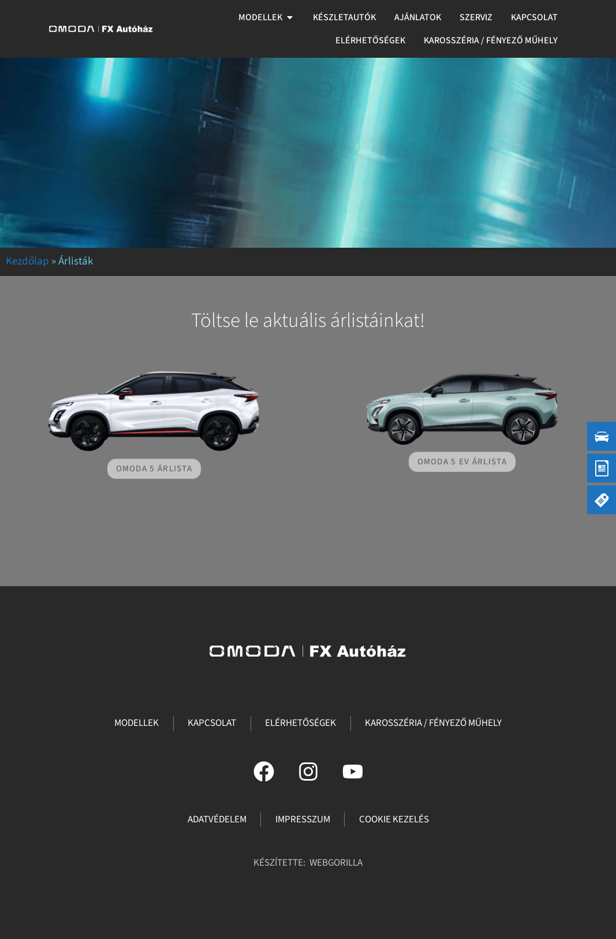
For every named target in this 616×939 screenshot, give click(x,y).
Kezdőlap (27, 261)
